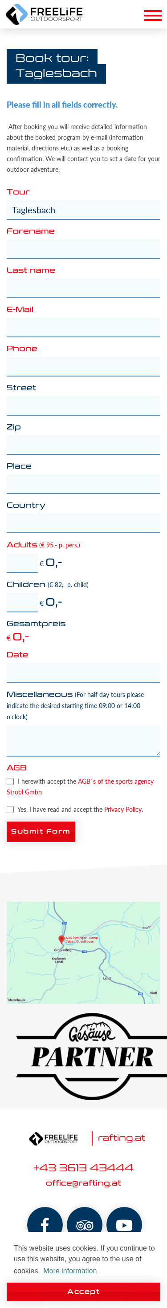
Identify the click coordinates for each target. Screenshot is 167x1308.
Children (48, 585)
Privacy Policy (123, 809)
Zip (14, 427)
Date (18, 655)
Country (26, 506)
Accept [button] (83, 1292)
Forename (31, 231)
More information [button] (70, 1271)
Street (21, 388)
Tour (18, 192)
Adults (43, 545)
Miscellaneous (75, 706)
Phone (22, 349)
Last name (31, 271)
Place (19, 466)
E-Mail (20, 310)
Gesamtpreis (36, 624)
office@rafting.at (83, 1183)
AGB (17, 768)
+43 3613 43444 (83, 1169)
